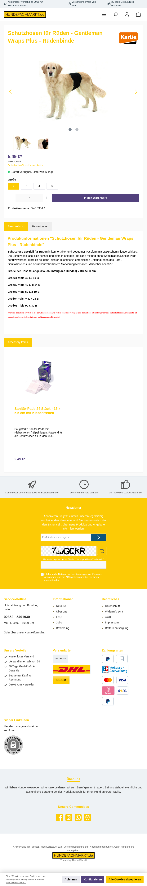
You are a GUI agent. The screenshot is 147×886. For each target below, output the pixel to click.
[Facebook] (59, 817)
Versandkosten (72, 846)
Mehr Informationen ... (16, 882)
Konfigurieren (93, 879)
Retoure (61, 606)
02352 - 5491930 (17, 617)
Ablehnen (71, 879)
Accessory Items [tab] (18, 342)
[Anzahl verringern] (12, 198)
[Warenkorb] (138, 14)
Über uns (61, 611)
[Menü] (104, 14)
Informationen (63, 599)
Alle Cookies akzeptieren (125, 879)
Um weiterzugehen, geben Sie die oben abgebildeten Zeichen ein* (73, 559)
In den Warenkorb (95, 197)
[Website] (87, 817)
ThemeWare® (79, 860)
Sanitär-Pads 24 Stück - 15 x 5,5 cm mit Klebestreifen (37, 411)
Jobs (59, 622)
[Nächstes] (136, 91)
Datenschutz (112, 606)
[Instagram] (69, 817)
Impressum (112, 622)
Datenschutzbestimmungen (72, 574)
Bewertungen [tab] (40, 226)
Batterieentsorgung (116, 628)
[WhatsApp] (78, 817)
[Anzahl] (29, 198)
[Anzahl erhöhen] (47, 198)
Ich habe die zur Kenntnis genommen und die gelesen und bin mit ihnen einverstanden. (72, 577)
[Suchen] (115, 14)
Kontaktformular (34, 632)
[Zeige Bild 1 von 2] (70, 129)
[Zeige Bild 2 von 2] (76, 129)
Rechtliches (110, 599)
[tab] (16, 226)
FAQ (59, 616)
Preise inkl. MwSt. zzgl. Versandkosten (25, 165)
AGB (68, 577)
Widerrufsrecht (114, 611)
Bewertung (62, 628)
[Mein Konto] (127, 14)
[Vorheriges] (11, 91)
